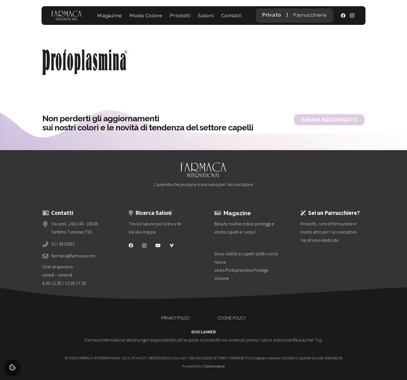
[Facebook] (343, 15)
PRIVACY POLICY (175, 318)
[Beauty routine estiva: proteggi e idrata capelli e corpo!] (247, 228)
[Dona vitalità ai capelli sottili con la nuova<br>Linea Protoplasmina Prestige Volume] (247, 266)
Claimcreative (214, 366)
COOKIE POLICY (231, 318)
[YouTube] (158, 245)
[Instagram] (352, 15)
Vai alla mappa (142, 232)
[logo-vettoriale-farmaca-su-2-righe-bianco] (66, 15)
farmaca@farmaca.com (73, 256)
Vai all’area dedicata (319, 240)
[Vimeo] (172, 245)
